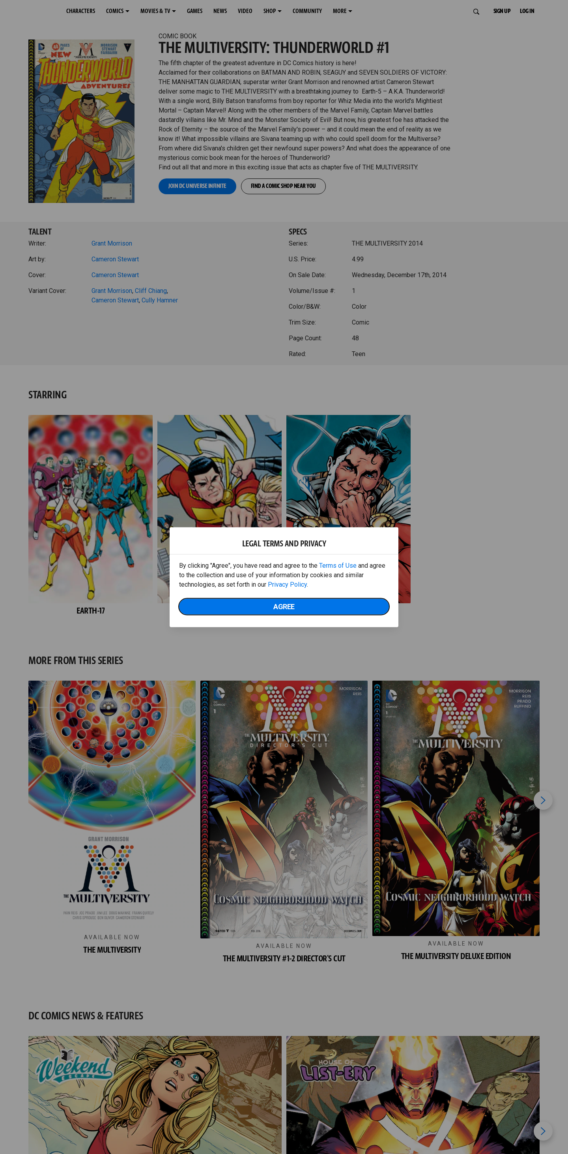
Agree (284, 606)
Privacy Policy (287, 584)
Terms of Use (338, 565)
